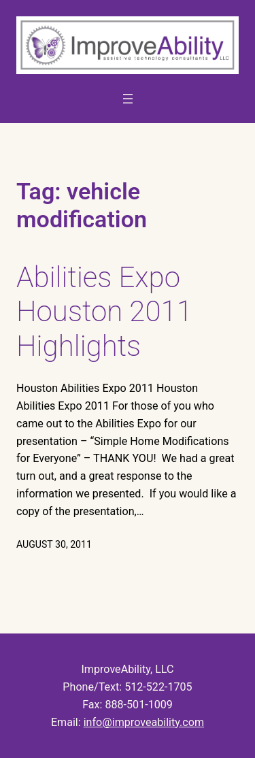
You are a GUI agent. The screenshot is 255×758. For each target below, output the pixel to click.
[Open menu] (128, 98)
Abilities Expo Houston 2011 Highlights (104, 312)
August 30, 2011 (54, 544)
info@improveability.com (144, 722)
